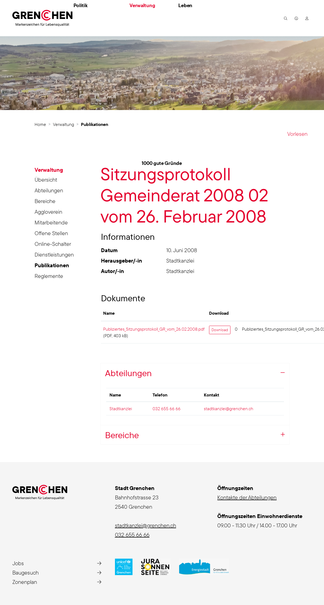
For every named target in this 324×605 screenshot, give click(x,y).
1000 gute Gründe (162, 163)
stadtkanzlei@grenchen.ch (228, 408)
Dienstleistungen (54, 254)
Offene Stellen (51, 233)
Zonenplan (24, 581)
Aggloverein (48, 211)
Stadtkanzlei (120, 408)
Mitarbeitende (51, 222)
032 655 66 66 (167, 408)
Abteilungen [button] (128, 372)
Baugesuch (25, 572)
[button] (285, 18)
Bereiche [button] (122, 434)
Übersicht (46, 179)
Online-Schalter (53, 243)
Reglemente (49, 275)
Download (220, 329)
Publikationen (52, 266)
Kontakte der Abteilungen (247, 497)
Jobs (18, 563)
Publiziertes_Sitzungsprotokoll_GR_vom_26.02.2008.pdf (154, 329)
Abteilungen (49, 190)
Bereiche (45, 201)
